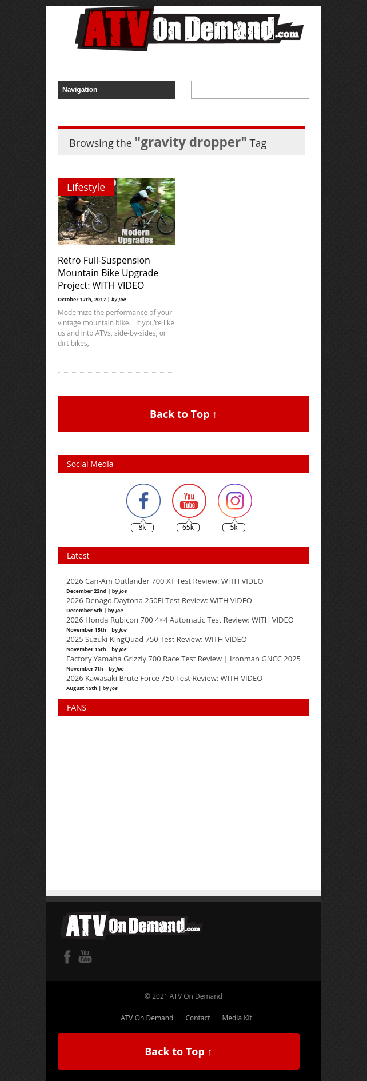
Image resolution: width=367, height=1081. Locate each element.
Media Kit (237, 1018)
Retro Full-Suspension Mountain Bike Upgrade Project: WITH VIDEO (108, 273)
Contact (197, 1018)
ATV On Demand (147, 1018)
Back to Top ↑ (183, 414)
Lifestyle (86, 187)
